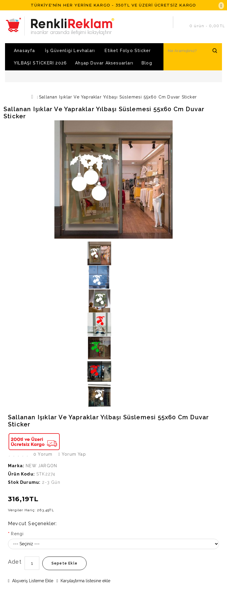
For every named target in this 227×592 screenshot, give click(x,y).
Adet (15, 562)
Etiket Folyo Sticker (128, 50)
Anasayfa (24, 50)
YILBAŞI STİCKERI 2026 (40, 63)
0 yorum (42, 454)
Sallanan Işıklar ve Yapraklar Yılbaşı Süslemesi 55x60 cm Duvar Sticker (118, 97)
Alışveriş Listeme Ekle (30, 580)
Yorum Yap (72, 454)
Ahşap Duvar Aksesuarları (104, 63)
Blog (147, 63)
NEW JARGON (41, 465)
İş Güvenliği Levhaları (70, 50)
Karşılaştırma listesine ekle (83, 580)
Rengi (17, 533)
